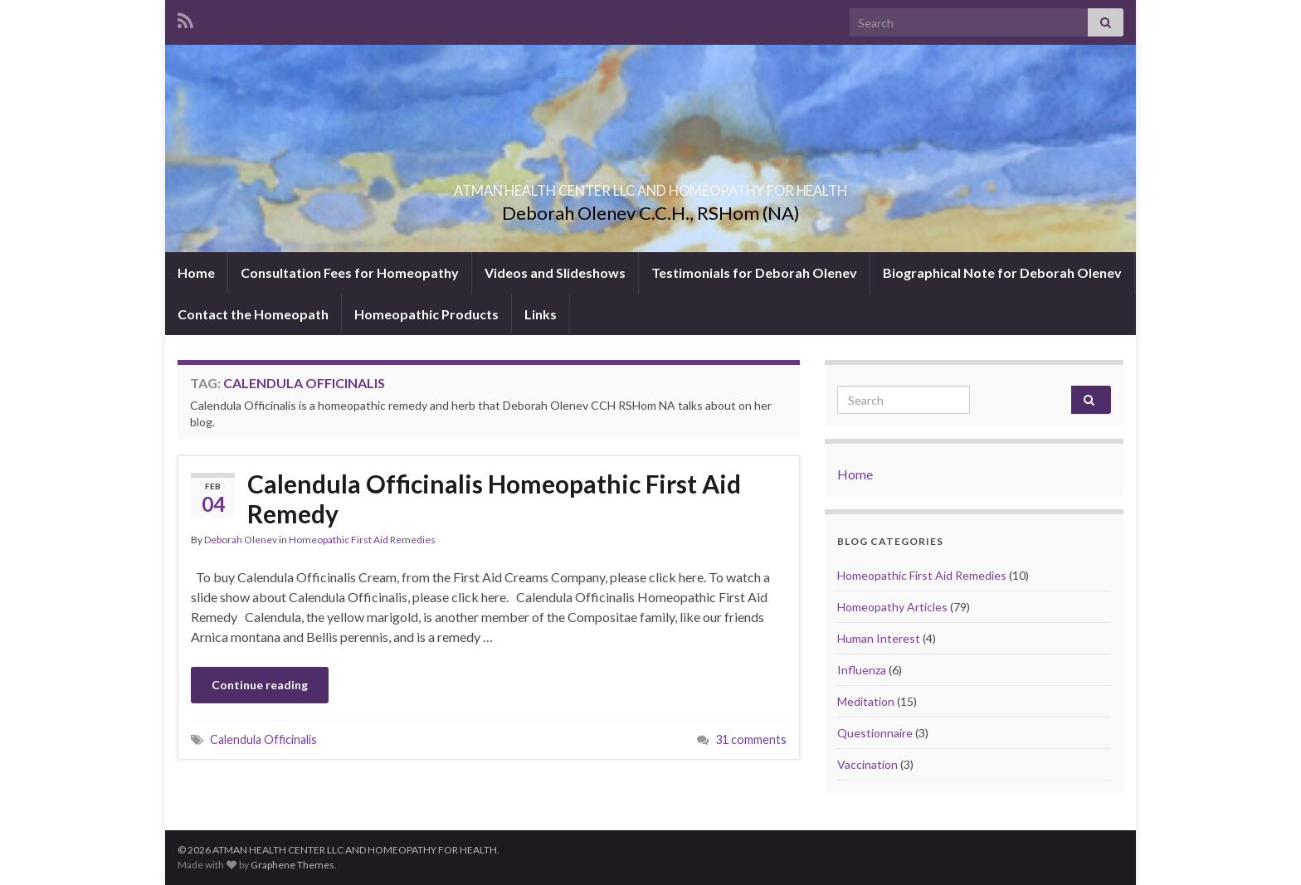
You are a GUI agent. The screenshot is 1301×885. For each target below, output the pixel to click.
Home (196, 272)
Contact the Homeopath (253, 314)
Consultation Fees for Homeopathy (350, 272)
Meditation (865, 701)
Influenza (861, 670)
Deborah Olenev (240, 539)
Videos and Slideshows (555, 272)
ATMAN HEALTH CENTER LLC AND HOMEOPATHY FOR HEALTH (650, 185)
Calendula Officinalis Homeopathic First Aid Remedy (494, 498)
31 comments (751, 739)
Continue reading (260, 685)
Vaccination (867, 764)
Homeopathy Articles (892, 607)
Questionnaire (875, 733)
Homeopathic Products (426, 314)
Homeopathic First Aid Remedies (362, 539)
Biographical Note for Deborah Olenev (1002, 272)
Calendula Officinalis (263, 739)
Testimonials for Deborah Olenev (754, 272)
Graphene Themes (292, 864)
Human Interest (878, 638)
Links (540, 314)
